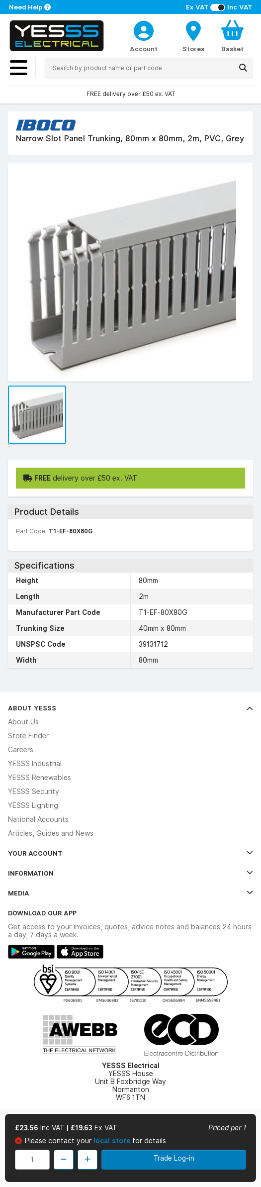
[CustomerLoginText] (144, 29)
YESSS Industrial (35, 764)
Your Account (130, 853)
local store (112, 1141)
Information (130, 873)
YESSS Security (33, 791)
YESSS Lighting (33, 805)
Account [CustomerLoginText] (144, 49)
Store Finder (28, 736)
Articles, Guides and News (50, 833)
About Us (23, 722)
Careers (20, 750)
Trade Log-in (174, 1158)
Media (130, 893)
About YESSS (130, 708)
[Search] (243, 68)
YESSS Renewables (39, 778)
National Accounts (38, 819)
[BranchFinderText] (193, 36)
